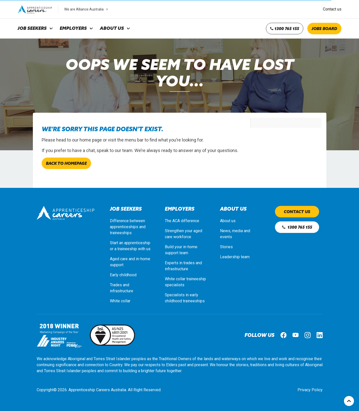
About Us (112, 28)
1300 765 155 (284, 28)
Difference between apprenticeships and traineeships (128, 226)
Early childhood (123, 274)
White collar (120, 301)
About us (228, 220)
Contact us (332, 9)
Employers (73, 28)
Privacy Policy (310, 389)
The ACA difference (182, 220)
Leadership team (235, 256)
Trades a (117, 285)
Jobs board (324, 28)
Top (349, 401)
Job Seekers (32, 28)
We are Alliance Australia (86, 9)
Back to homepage (66, 163)
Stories (226, 246)
